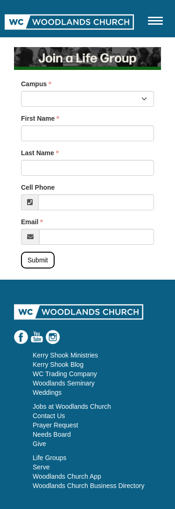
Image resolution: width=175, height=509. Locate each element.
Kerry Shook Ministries (65, 355)
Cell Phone (38, 187)
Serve (41, 467)
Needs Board (52, 434)
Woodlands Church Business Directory (88, 485)
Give (39, 443)
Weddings (47, 392)
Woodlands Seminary (64, 383)
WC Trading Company (65, 374)
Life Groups (49, 457)
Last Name (37, 153)
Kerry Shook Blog (58, 364)
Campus (34, 84)
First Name (38, 118)
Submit (38, 260)
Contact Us (49, 416)
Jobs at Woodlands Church (72, 406)
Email (29, 222)
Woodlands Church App (67, 476)
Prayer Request (55, 425)
